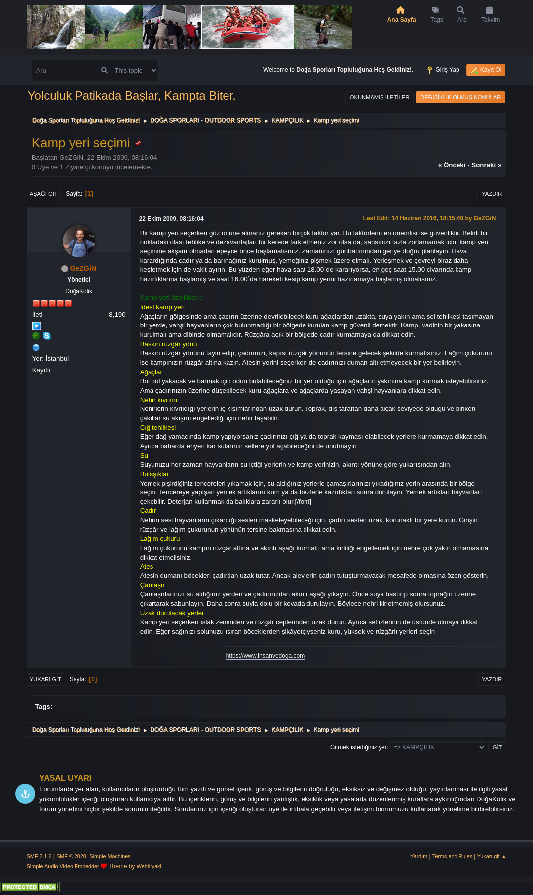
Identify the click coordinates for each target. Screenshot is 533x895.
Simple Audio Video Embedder (63, 866)
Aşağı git (44, 194)
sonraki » (486, 165)
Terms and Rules (452, 856)
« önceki (452, 165)
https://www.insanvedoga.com (265, 655)
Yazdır (492, 194)
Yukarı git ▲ (492, 856)
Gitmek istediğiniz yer (358, 747)
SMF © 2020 (71, 856)
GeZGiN (83, 268)
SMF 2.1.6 (39, 856)
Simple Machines (110, 856)
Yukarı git (45, 679)
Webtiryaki (149, 866)
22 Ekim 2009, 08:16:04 (171, 218)
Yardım (418, 856)
